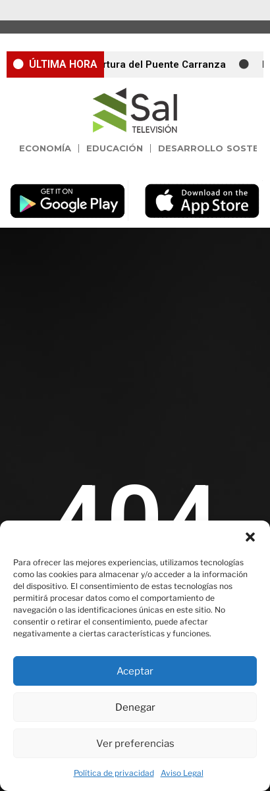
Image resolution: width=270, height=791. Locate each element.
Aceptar (135, 671)
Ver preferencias (135, 744)
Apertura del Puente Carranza (158, 64)
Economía (45, 148)
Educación (114, 148)
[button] (250, 537)
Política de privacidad (114, 773)
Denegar (135, 707)
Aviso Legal (182, 773)
